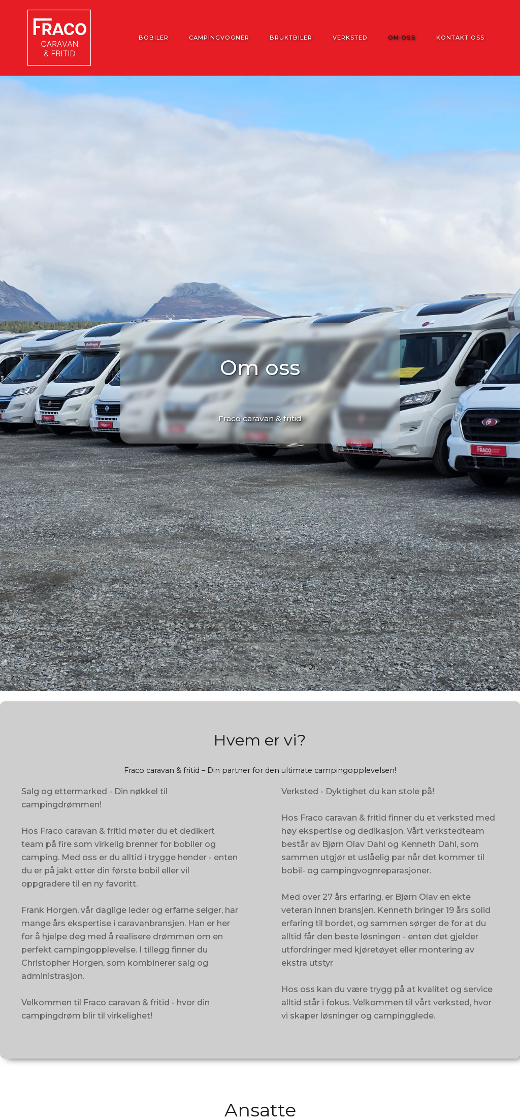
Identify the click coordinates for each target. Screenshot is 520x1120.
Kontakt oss (460, 37)
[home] (59, 38)
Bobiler (154, 37)
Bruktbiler (291, 37)
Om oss (402, 37)
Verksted (350, 37)
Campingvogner (219, 37)
